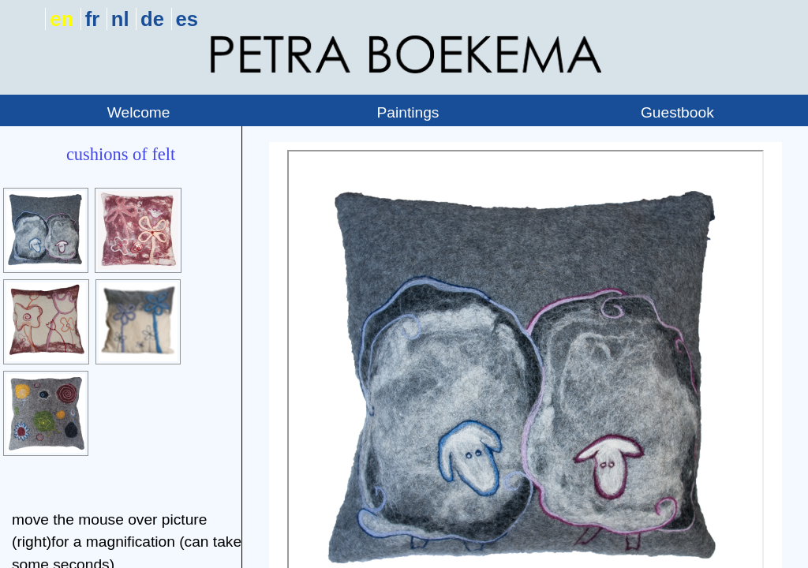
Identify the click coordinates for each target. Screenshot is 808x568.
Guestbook (677, 112)
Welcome (138, 112)
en (61, 19)
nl (120, 19)
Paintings (408, 112)
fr (92, 19)
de (152, 19)
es (187, 19)
